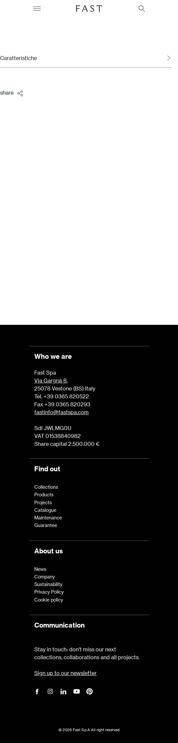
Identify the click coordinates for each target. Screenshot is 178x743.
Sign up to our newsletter (65, 673)
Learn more (89, 282)
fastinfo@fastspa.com (61, 412)
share (12, 93)
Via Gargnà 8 (50, 380)
